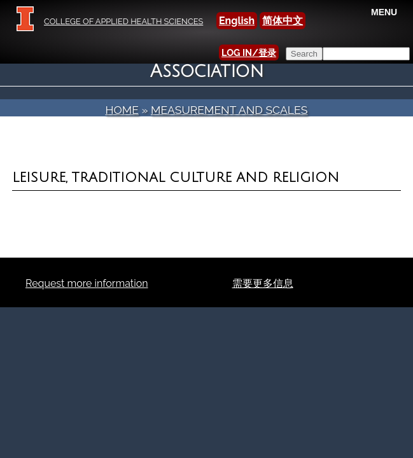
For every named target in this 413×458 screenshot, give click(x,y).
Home (122, 109)
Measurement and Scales (229, 109)
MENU (384, 12)
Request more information (86, 283)
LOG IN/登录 (248, 52)
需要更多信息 (262, 283)
